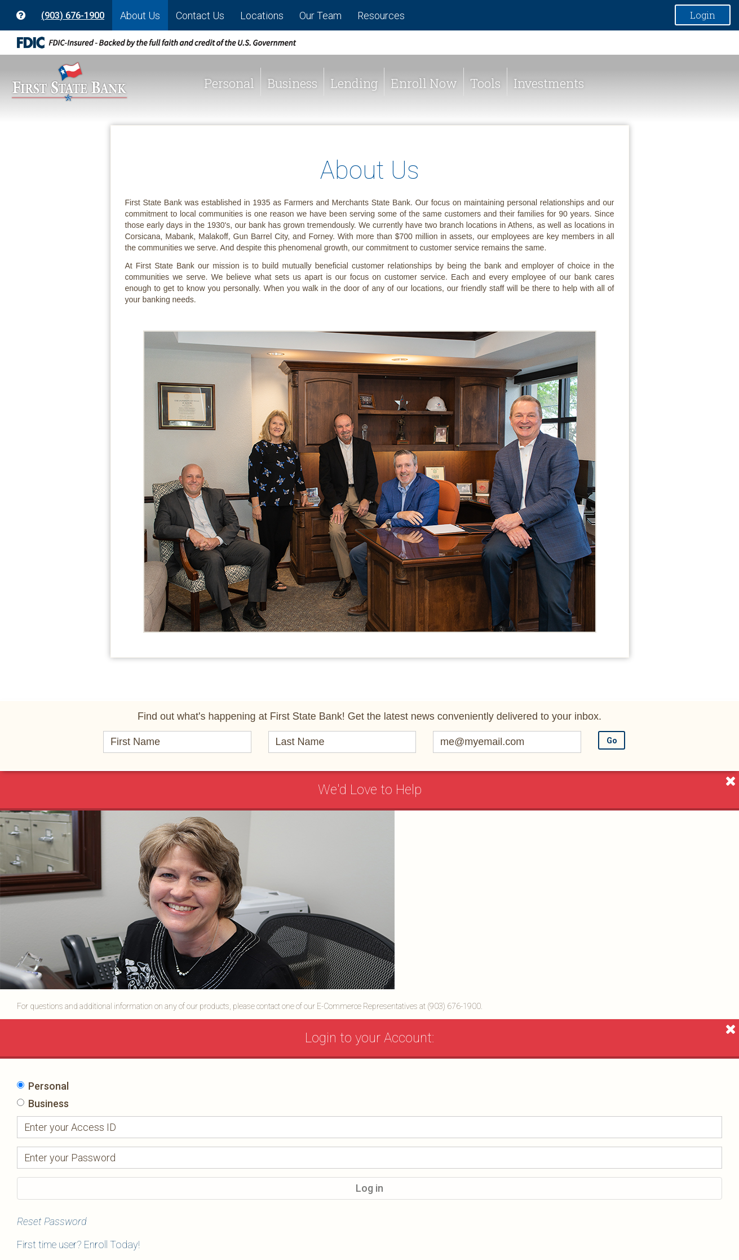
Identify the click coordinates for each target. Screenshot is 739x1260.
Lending (354, 83)
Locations (262, 15)
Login (702, 15)
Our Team (320, 15)
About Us (140, 15)
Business (292, 83)
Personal (229, 83)
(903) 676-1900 (72, 15)
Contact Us (200, 15)
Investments (549, 83)
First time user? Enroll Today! (78, 1244)
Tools (485, 83)
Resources (381, 15)
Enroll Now (424, 83)
